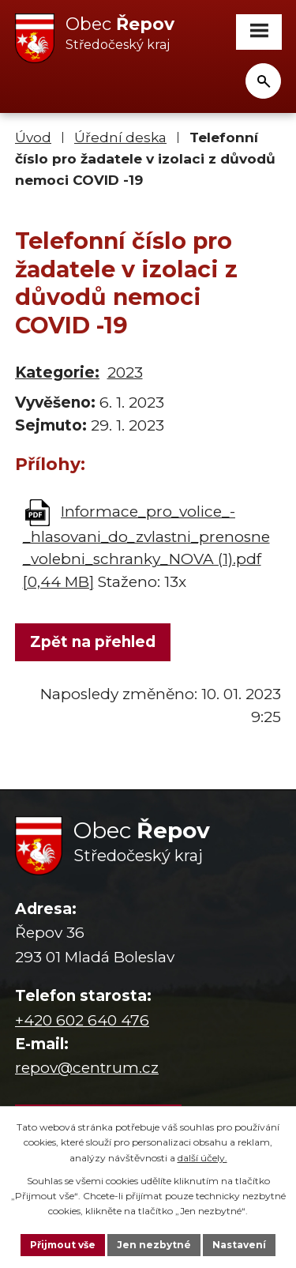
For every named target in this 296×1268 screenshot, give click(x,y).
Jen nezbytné (154, 1245)
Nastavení (239, 1245)
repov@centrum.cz (87, 1068)
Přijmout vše (63, 1245)
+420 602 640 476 (82, 1020)
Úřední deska (120, 137)
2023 (125, 372)
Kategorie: (57, 372)
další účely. (202, 1158)
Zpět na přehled (92, 642)
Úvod (33, 137)
